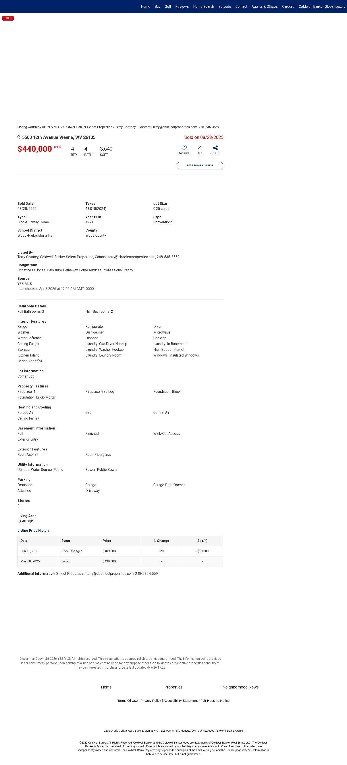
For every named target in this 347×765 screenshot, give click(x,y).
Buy (157, 6)
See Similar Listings (200, 165)
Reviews (182, 6)
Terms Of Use (128, 700)
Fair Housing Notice (215, 700)
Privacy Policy (150, 700)
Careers (288, 6)
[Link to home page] (5, 6)
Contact (241, 6)
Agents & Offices (265, 6)
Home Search (203, 6)
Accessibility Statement (181, 700)
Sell (168, 6)
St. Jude (224, 6)
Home (145, 6)
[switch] (184, 151)
